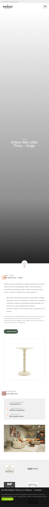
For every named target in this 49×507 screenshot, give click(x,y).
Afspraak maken (12, 331)
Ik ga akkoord (8, 499)
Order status (5, 1)
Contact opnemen (13, 1)
